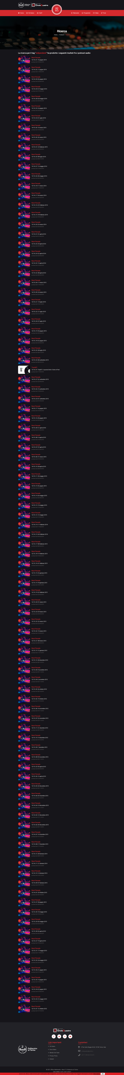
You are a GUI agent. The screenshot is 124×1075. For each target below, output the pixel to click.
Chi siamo (51, 1046)
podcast (61, 35)
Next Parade (36, 58)
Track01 (34, 367)
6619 (92, 1055)
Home (55, 35)
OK (103, 1073)
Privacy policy (52, 1056)
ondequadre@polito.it (85, 1051)
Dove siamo (52, 1049)
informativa (96, 1073)
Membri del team (53, 1052)
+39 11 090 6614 (86, 1055)
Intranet (51, 1059)
